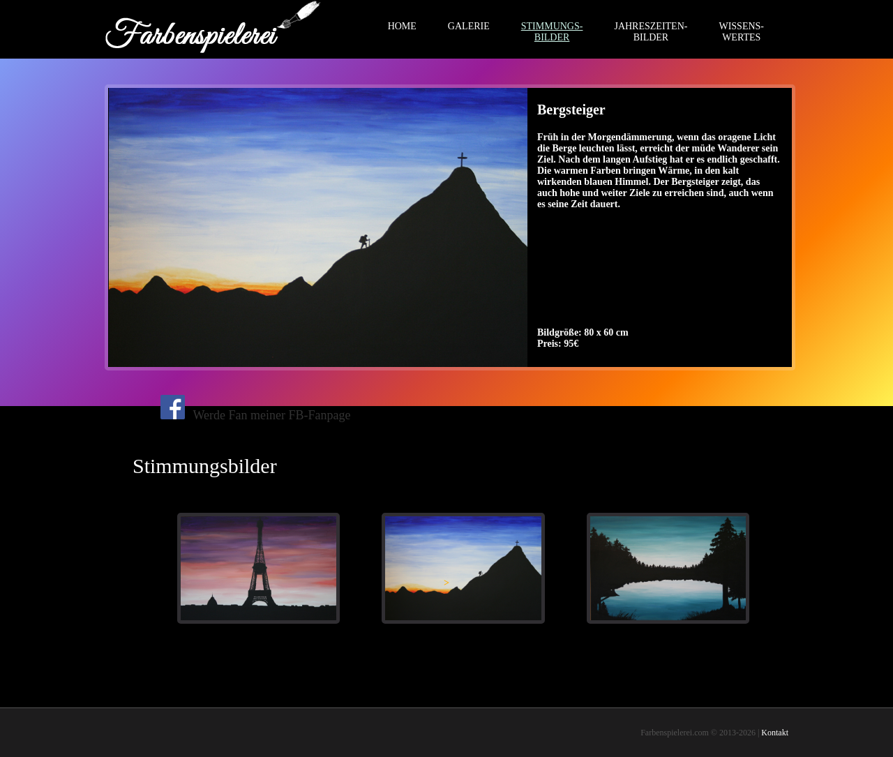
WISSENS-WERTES (741, 32)
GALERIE (469, 26)
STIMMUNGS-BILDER (552, 32)
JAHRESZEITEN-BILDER (650, 32)
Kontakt (774, 732)
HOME (402, 26)
